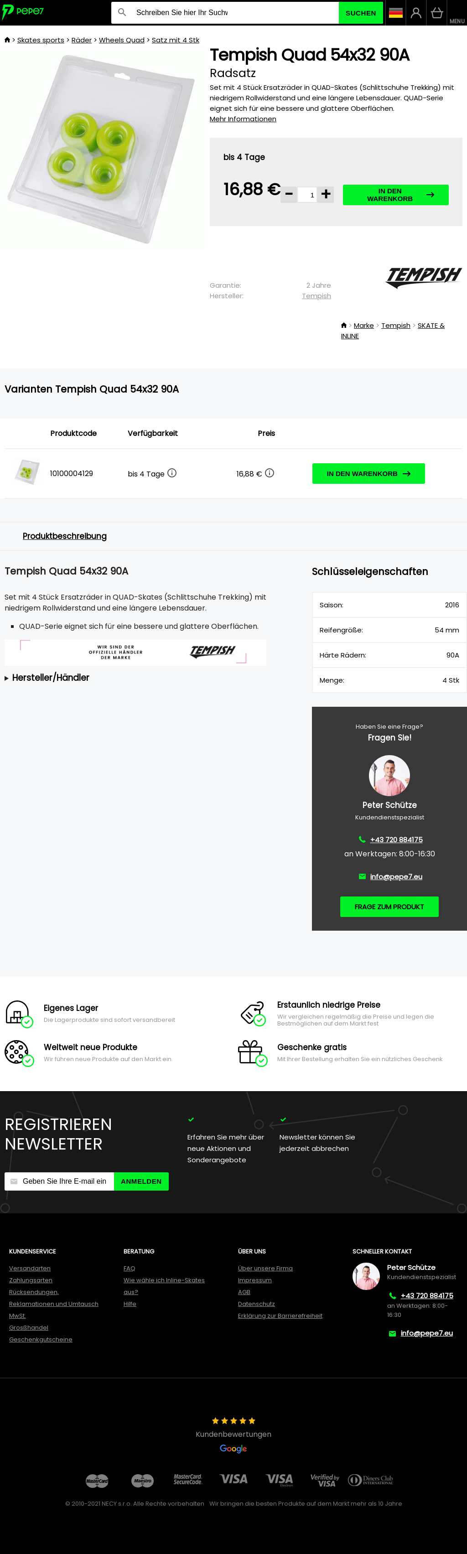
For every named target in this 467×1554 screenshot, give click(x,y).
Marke (364, 325)
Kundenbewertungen (233, 1435)
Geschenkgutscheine (41, 1339)
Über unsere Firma (265, 1268)
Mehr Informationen (243, 119)
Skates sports (40, 40)
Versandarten (30, 1268)
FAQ (129, 1268)
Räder (82, 40)
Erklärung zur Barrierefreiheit (280, 1315)
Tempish (316, 295)
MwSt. (17, 1315)
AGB (244, 1292)
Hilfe (130, 1304)
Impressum (255, 1280)
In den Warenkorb (400, 194)
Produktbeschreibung (65, 536)
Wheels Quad (122, 40)
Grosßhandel (28, 1327)
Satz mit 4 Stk (175, 40)
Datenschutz (256, 1304)
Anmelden (141, 1181)
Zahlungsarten (30, 1280)
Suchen (361, 13)
